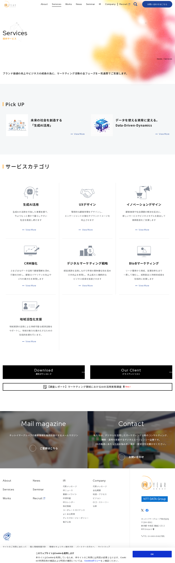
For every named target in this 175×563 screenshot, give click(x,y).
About (7, 480)
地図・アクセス (100, 494)
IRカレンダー (69, 502)
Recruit (38, 498)
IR (64, 480)
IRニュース (68, 490)
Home (159, 58)
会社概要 (97, 490)
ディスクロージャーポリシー (76, 518)
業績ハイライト (70, 494)
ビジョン (97, 498)
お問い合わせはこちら (157, 8)
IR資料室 (67, 498)
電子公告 (67, 521)
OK (152, 540)
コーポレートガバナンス (74, 510)
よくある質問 (69, 514)
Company (99, 480)
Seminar (38, 489)
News (36, 480)
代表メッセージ (70, 486)
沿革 (95, 506)
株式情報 (67, 506)
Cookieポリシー (92, 546)
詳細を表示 (133, 557)
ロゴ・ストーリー (101, 502)
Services (8, 489)
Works (7, 498)
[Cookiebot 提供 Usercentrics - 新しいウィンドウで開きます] (18, 558)
